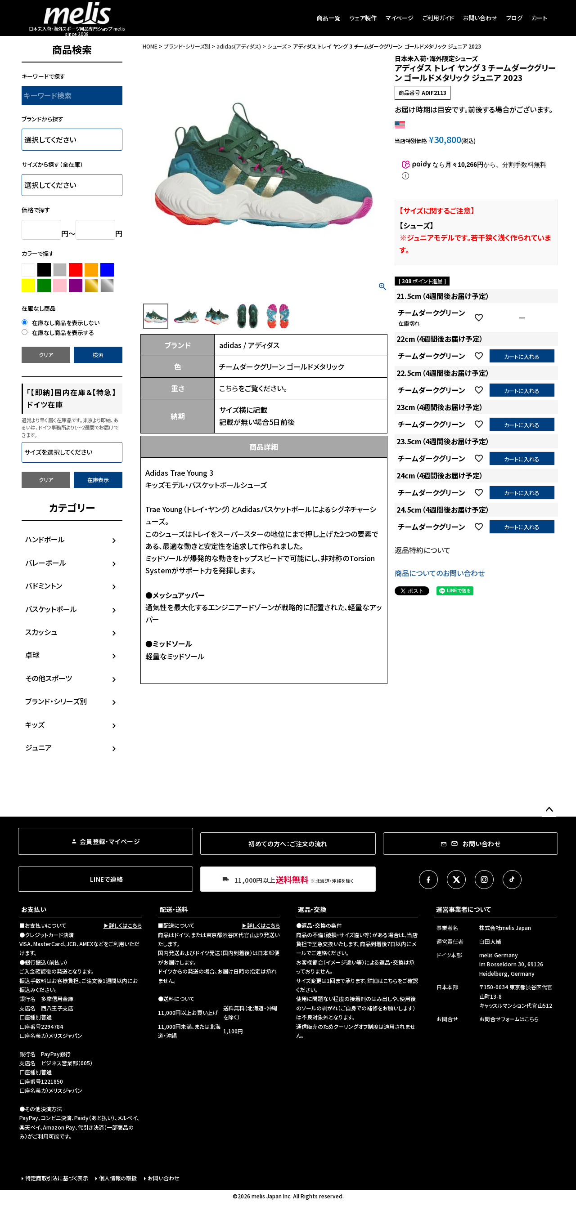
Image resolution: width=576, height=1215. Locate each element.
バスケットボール (51, 608)
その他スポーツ (48, 678)
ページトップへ (549, 810)
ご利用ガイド (438, 17)
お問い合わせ (480, 17)
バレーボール (45, 562)
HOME (150, 46)
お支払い (33, 909)
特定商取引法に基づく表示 (56, 1178)
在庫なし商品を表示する (58, 332)
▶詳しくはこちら (123, 925)
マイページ (400, 17)
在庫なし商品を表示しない (60, 322)
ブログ (514, 17)
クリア (46, 354)
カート (539, 17)
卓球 (32, 654)
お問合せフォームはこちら (509, 1019)
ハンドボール (45, 539)
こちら (228, 388)
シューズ (277, 46)
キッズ (35, 724)
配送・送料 (174, 909)
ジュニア (38, 747)
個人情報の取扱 (118, 1178)
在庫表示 (98, 479)
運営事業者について (463, 909)
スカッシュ (41, 631)
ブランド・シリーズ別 (56, 701)
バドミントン (43, 585)
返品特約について (422, 550)
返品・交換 (312, 909)
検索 (98, 354)
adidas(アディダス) (238, 46)
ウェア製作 (363, 17)
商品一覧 (328, 17)
